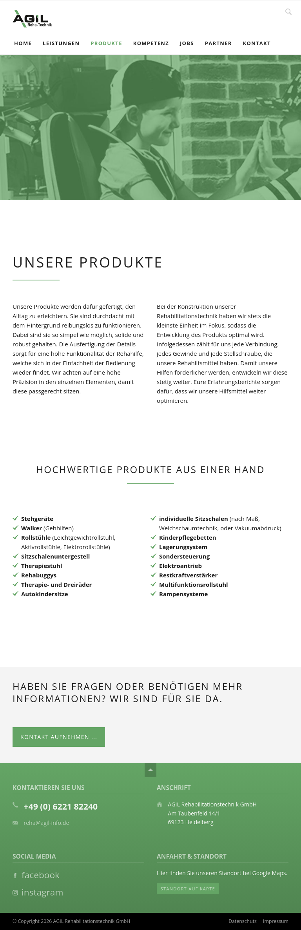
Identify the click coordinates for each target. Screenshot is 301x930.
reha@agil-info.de (46, 822)
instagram (41, 892)
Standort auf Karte (187, 889)
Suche (288, 11)
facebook (39, 875)
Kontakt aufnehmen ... (58, 737)
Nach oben (150, 770)
